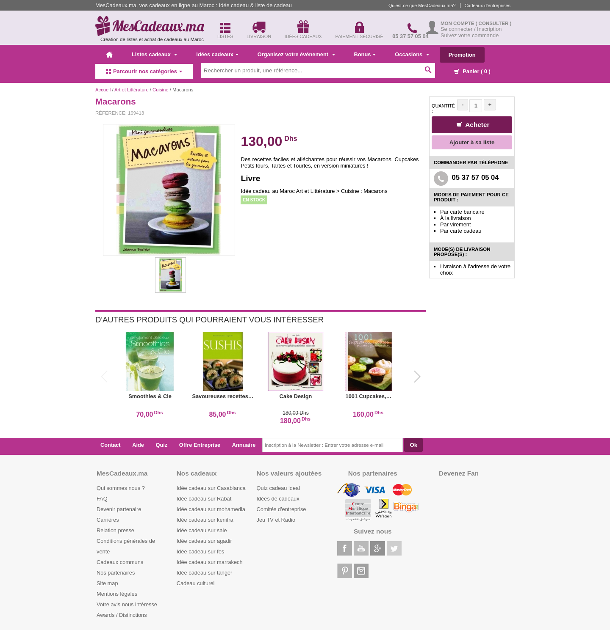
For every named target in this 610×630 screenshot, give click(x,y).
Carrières (108, 520)
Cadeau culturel (196, 583)
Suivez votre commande (470, 35)
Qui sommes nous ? (121, 488)
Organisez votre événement (296, 54)
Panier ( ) (472, 71)
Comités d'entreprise (281, 509)
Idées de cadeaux (278, 498)
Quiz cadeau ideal (278, 488)
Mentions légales (117, 594)
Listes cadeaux (154, 54)
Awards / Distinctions (122, 615)
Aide (138, 445)
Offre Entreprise (199, 445)
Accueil (103, 89)
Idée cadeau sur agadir (204, 541)
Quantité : (443, 108)
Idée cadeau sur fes (200, 551)
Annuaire (243, 445)
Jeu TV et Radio (276, 520)
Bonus (365, 54)
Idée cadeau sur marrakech (210, 562)
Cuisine (160, 89)
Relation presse (115, 530)
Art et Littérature (132, 89)
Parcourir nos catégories (144, 71)
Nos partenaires (116, 572)
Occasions (412, 54)
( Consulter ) (494, 23)
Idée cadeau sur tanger (205, 572)
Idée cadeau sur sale (202, 530)
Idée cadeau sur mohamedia (211, 509)
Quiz (162, 445)
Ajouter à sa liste (472, 142)
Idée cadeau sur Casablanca (211, 488)
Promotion (462, 55)
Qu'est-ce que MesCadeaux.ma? (422, 5)
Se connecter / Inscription (471, 29)
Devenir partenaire (119, 509)
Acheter (473, 124)
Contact (110, 445)
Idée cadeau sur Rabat (204, 498)
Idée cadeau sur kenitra (205, 520)
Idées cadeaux (217, 54)
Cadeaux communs (120, 562)
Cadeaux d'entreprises (487, 5)
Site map (107, 583)
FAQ (102, 498)
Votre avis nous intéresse (127, 604)
